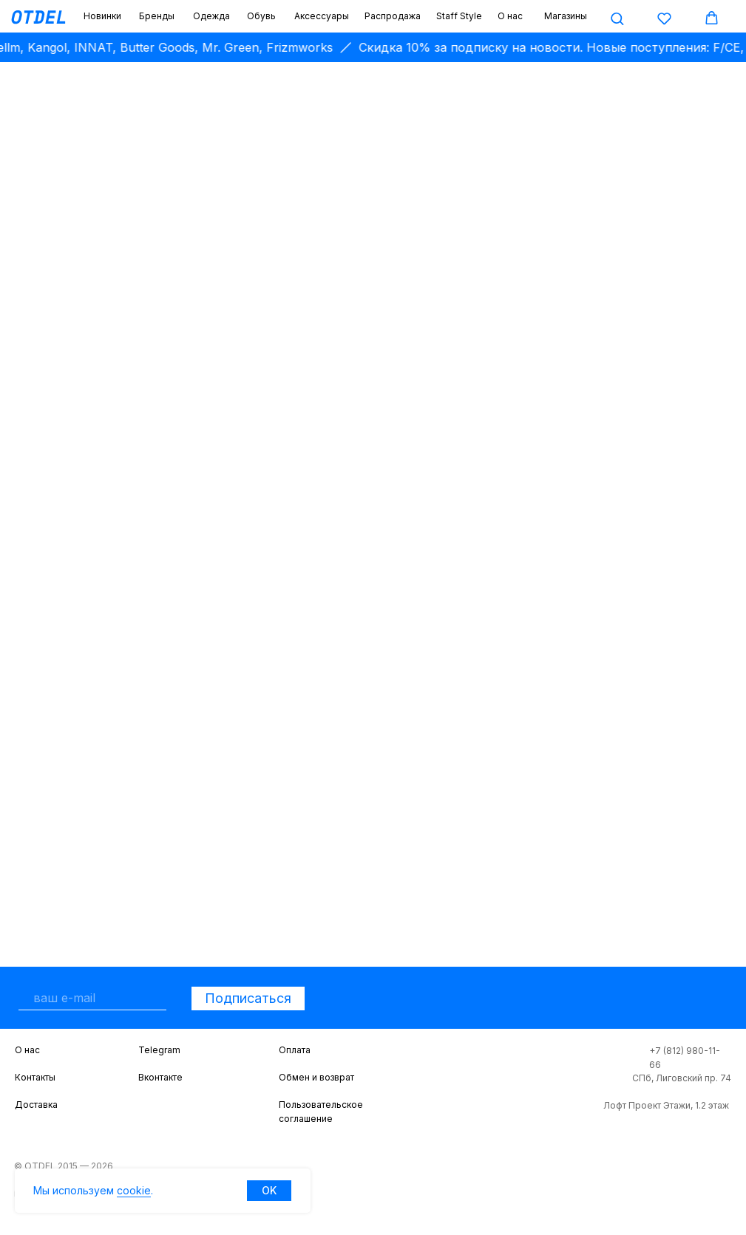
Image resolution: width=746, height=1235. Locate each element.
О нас (510, 15)
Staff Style (459, 15)
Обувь (261, 15)
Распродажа (392, 15)
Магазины (565, 15)
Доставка (36, 1104)
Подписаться (248, 998)
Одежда (211, 15)
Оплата (295, 1049)
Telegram (159, 1049)
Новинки (102, 15)
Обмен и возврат (316, 1077)
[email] (92, 998)
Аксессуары (321, 15)
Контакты (35, 1077)
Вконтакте (160, 1077)
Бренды (156, 15)
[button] (617, 18)
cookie (134, 1190)
